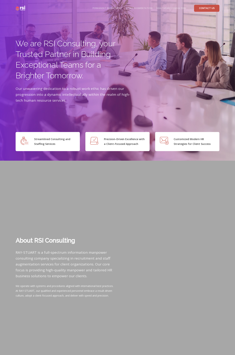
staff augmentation (139, 8)
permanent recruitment (107, 8)
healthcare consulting (171, 8)
